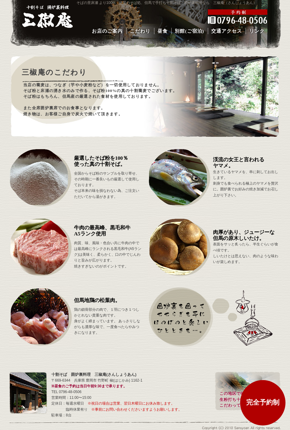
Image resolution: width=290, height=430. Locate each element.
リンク (257, 31)
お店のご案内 (107, 31)
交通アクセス (226, 31)
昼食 (162, 31)
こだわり (140, 31)
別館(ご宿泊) (189, 31)
